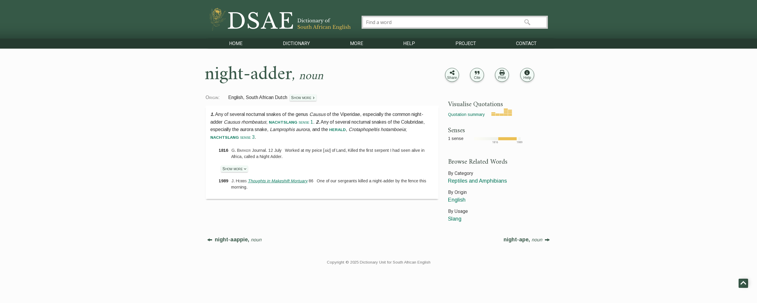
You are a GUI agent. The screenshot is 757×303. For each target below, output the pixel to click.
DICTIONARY (296, 43)
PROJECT (465, 43)
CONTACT (526, 43)
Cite (477, 78)
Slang (454, 219)
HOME (235, 43)
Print (502, 78)
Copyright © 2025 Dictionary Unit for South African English (378, 262)
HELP (409, 43)
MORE (356, 43)
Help (527, 78)
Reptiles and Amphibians (477, 181)
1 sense (455, 138)
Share (452, 78)
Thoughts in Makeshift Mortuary (277, 180)
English (457, 200)
